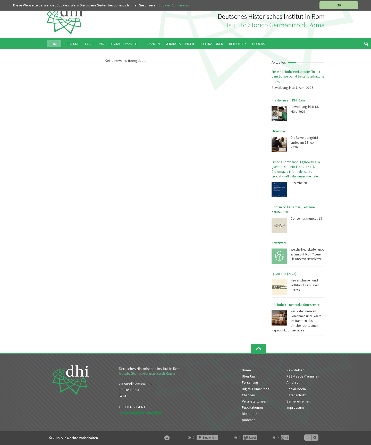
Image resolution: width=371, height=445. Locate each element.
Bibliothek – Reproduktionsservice (295, 305)
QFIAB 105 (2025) (284, 274)
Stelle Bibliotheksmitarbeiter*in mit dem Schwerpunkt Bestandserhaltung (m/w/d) (298, 76)
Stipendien (279, 131)
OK (338, 5)
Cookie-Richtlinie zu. (174, 5)
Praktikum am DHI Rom (288, 100)
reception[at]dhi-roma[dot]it (140, 412)
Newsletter (279, 243)
